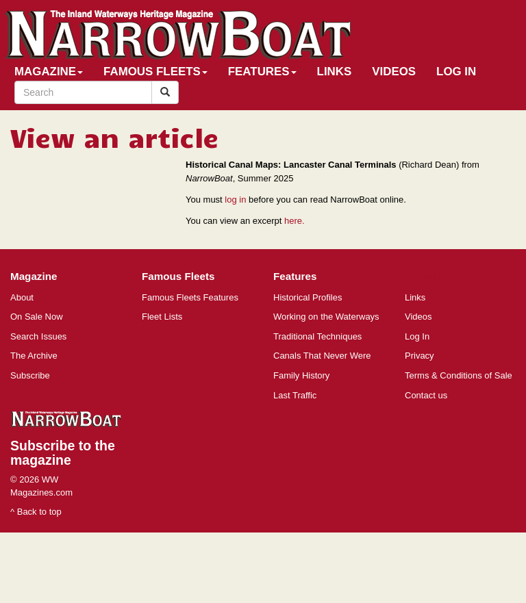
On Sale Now (36, 316)
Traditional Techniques (317, 336)
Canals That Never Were (322, 355)
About (22, 297)
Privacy (419, 355)
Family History (301, 375)
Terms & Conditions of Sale (458, 375)
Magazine (48, 71)
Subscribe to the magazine (62, 452)
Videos (394, 71)
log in (235, 199)
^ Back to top (36, 511)
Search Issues (38, 336)
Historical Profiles (307, 297)
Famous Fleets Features (190, 297)
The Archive (34, 355)
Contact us (426, 395)
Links (334, 71)
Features (262, 71)
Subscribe (30, 375)
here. (294, 221)
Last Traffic (294, 395)
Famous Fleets (155, 71)
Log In (456, 71)
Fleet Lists (162, 316)
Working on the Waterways (326, 316)
